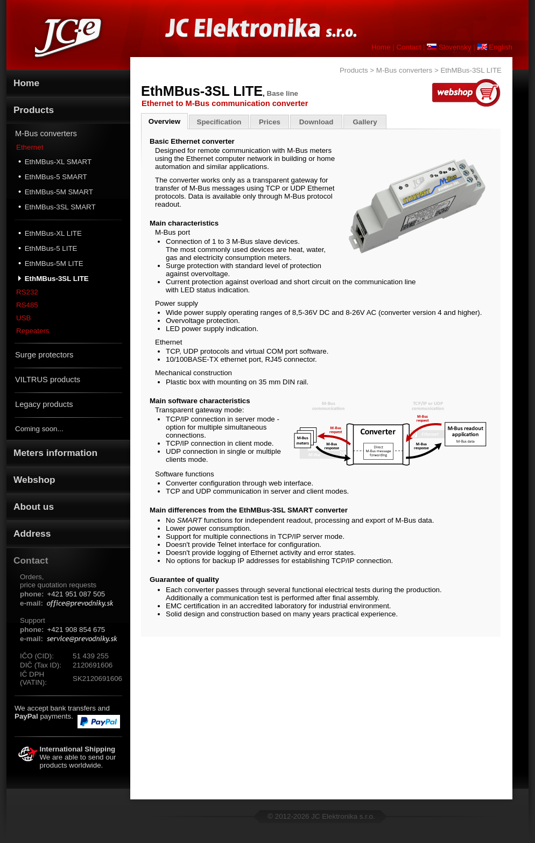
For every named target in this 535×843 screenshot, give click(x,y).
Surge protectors (44, 354)
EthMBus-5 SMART (52, 176)
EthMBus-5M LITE (50, 263)
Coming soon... (39, 429)
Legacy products (44, 404)
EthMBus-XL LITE (50, 233)
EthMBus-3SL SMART (57, 206)
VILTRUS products (47, 379)
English (494, 47)
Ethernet (29, 147)
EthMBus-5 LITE (47, 248)
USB (23, 318)
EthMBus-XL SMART (54, 161)
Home (381, 47)
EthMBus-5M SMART (55, 191)
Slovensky (449, 47)
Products (354, 70)
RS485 (27, 305)
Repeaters (33, 331)
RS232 (27, 292)
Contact (408, 47)
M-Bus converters (46, 133)
